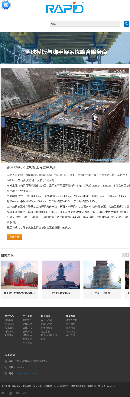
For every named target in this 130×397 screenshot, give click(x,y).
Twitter (3, 393)
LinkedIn (11, 393)
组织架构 (27, 335)
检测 (43, 339)
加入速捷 (27, 343)
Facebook (18, 393)
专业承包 (45, 331)
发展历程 (27, 331)
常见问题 (9, 335)
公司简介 (27, 320)
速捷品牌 (27, 324)
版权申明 (6, 386)
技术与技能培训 (49, 335)
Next (127, 123)
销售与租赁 (46, 327)
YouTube (25, 393)
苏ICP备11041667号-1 (107, 386)
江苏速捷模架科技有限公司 (83, 386)
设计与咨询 (46, 320)
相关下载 (9, 331)
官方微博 (70, 324)
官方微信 (70, 327)
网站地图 (37, 386)
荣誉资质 (27, 339)
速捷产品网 (71, 320)
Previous (3, 123)
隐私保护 (16, 386)
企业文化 (27, 327)
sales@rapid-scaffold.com (26, 373)
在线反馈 (70, 335)
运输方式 (9, 324)
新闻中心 (70, 331)
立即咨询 (14, 238)
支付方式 (9, 327)
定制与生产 (46, 324)
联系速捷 (27, 386)
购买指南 (9, 320)
